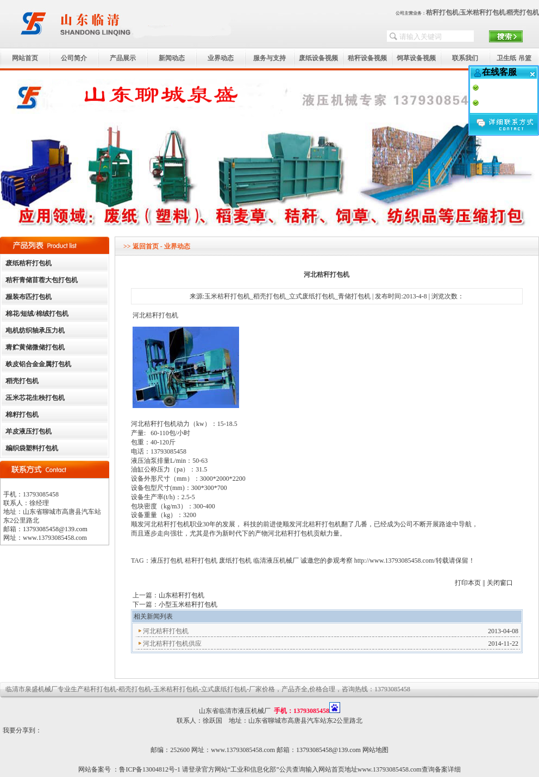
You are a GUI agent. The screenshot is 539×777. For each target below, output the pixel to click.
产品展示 (123, 58)
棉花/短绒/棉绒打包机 (37, 313)
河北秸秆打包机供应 (172, 643)
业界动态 (221, 58)
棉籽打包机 (22, 414)
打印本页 (468, 583)
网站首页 (25, 58)
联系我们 (465, 58)
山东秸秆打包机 (181, 595)
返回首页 (146, 246)
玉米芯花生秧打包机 (35, 398)
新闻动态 (172, 58)
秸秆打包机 (442, 12)
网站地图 (375, 750)
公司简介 (74, 58)
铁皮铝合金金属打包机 (38, 364)
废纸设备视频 (318, 58)
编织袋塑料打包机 (32, 448)
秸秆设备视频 (367, 58)
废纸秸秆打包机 (29, 263)
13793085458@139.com (55, 529)
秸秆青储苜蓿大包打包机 (42, 280)
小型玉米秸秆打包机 (188, 604)
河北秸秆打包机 (166, 631)
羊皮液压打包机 (29, 431)
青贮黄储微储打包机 (35, 347)
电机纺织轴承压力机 (35, 330)
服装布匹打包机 (29, 297)
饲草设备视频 (416, 58)
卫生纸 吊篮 (514, 58)
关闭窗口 (500, 583)
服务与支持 (269, 58)
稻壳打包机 (522, 12)
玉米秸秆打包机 (482, 12)
